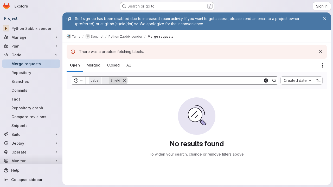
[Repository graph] (31, 108)
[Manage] (31, 37)
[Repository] (31, 72)
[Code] (31, 55)
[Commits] (31, 90)
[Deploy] (31, 143)
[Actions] (322, 65)
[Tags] (31, 99)
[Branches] (31, 81)
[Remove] (124, 80)
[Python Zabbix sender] (31, 28)
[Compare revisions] (31, 116)
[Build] (31, 134)
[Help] (31, 170)
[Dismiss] (320, 52)
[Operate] (31, 152)
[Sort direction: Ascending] (318, 80)
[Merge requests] (31, 63)
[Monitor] (31, 161)
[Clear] (266, 80)
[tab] (75, 65)
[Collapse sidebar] (31, 180)
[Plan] (31, 46)
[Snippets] (31, 125)
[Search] (195, 80)
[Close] (325, 19)
